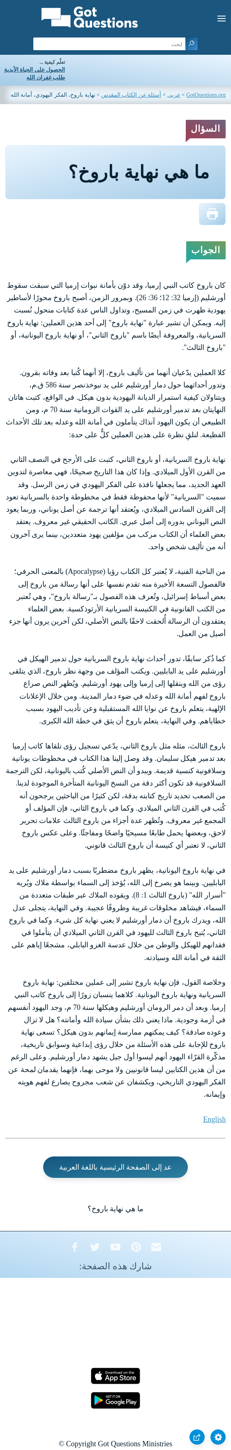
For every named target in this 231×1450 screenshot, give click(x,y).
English (214, 1119)
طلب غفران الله (45, 78)
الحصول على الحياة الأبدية (34, 70)
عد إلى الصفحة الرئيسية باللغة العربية (115, 1167)
